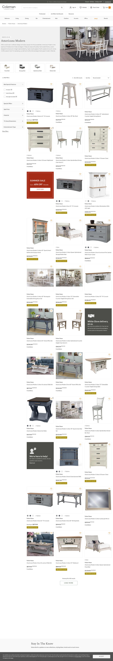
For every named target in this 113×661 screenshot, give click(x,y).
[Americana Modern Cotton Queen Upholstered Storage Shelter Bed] (69, 250)
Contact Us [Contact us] (108, 1)
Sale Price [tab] (6, 109)
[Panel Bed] (7, 67)
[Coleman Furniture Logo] (8, 9)
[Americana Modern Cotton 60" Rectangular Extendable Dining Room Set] (40, 294)
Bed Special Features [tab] (10, 84)
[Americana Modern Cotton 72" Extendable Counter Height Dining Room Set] (69, 294)
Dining (27, 18)
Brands (106, 18)
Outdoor (66, 18)
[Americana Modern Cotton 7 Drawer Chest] (98, 156)
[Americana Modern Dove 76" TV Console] (69, 204)
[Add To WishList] (51, 84)
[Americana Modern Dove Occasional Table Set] (40, 561)
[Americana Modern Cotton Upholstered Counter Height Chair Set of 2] (69, 338)
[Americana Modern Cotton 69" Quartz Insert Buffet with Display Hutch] (40, 248)
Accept (101, 656)
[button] (73, 7)
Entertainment (46, 18)
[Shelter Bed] (53, 67)
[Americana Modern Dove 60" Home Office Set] (69, 382)
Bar (37, 18)
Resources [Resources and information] (71, 14)
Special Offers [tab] (8, 103)
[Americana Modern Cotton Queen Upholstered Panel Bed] (98, 562)
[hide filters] (6, 78)
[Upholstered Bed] (37, 67)
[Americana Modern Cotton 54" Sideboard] (69, 561)
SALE (96, 18)
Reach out (32, 463)
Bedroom (7, 18)
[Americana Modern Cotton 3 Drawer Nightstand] (40, 158)
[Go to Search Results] (61, 7)
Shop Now (40, 189)
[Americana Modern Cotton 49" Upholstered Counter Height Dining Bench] (98, 112)
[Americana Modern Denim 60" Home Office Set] (40, 338)
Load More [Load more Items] (68, 583)
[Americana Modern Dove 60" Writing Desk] (69, 518)
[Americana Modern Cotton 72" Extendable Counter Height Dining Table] (98, 382)
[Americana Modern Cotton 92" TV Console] (98, 294)
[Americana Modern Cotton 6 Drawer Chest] (98, 472)
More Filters (5, 131)
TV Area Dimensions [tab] (10, 121)
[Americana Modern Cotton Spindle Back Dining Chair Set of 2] (69, 158)
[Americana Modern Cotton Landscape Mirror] (98, 516)
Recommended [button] (96, 78)
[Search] (43, 7)
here (12, 658)
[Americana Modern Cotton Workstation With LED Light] (98, 204)
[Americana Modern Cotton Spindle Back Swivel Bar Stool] (98, 428)
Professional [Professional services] (42, 14)
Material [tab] (6, 115)
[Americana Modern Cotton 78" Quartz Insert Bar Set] (69, 426)
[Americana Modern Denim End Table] (40, 428)
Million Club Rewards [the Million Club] (57, 14)
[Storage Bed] (22, 67)
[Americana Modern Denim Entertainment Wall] (69, 474)
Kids (56, 18)
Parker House (11, 23)
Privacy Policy (78, 656)
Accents (76, 18)
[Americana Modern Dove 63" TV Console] (40, 518)
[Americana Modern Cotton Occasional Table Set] (40, 382)
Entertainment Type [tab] (10, 127)
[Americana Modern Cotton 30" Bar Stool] (69, 114)
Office (86, 18)
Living (17, 18)
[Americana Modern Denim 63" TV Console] (40, 114)
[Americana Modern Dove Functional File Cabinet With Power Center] (98, 250)
